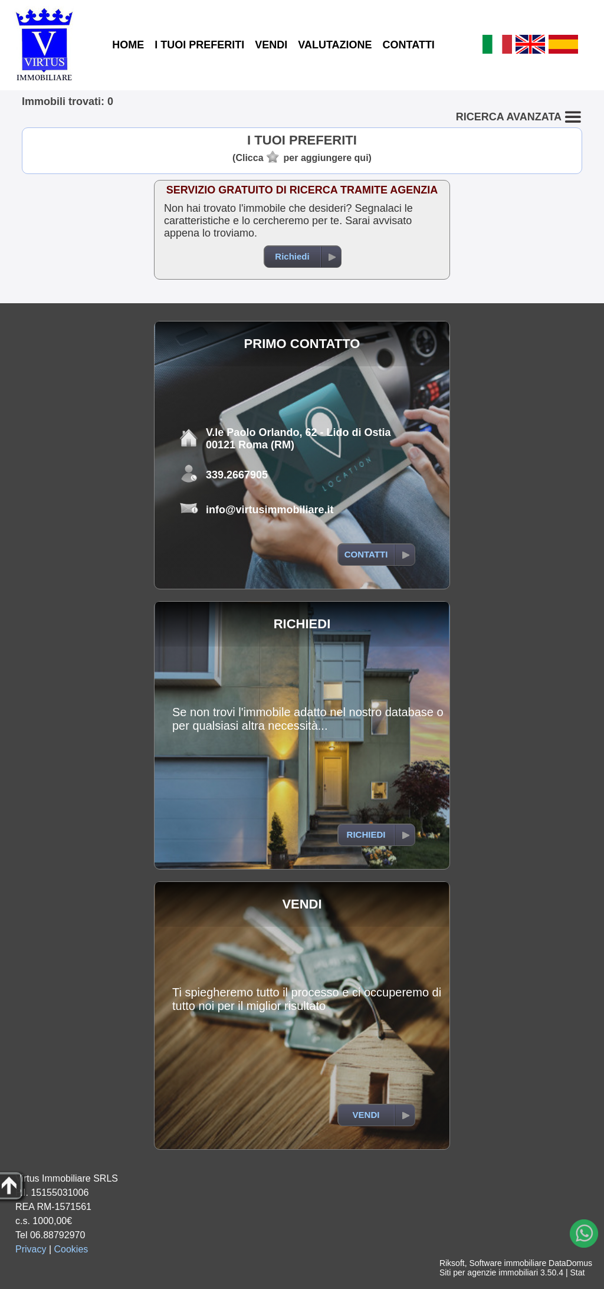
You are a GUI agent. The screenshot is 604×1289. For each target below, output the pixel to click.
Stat (577, 1272)
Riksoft (452, 1263)
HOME (128, 45)
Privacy (30, 1249)
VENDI (271, 45)
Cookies (71, 1249)
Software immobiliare (507, 1263)
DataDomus (570, 1263)
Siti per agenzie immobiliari (488, 1272)
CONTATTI (409, 45)
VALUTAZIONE (335, 45)
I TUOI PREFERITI (199, 45)
